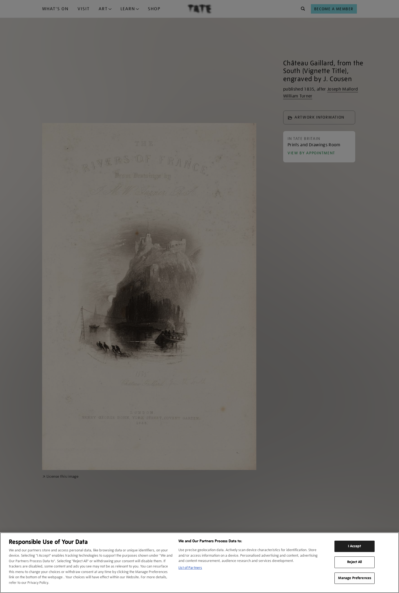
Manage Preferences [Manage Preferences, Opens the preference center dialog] (354, 578)
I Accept (354, 546)
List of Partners (190, 567)
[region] (199, 562)
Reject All (354, 561)
